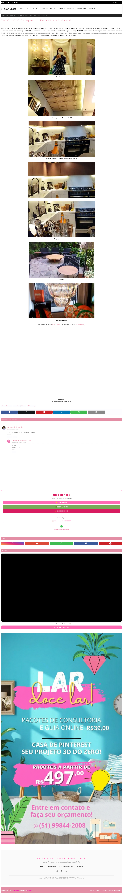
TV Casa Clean (79, 324)
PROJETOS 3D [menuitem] (81, 9)
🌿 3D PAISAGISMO (61, 506)
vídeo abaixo (56, 324)
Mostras (23, 406)
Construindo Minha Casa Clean (21, 440)
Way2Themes (15, 890)
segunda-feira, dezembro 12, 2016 (19, 442)
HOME (42, 866)
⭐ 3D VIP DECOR (61, 502)
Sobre (8, 2)
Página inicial (5, 15)
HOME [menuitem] (22, 9)
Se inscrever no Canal (61, 627)
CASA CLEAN (10, 9)
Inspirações (16, 406)
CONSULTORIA (51, 866)
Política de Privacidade (115, 890)
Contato (15, 2)
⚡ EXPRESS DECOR (61, 511)
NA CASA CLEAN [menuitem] (32, 9)
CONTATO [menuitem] (92, 9)
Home (2, 2)
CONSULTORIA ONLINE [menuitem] (47, 9)
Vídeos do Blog (31, 406)
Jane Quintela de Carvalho (15, 427)
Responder (10, 436)
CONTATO (80, 866)
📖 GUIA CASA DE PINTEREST (61, 521)
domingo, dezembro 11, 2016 (13, 429)
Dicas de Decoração (14, 15)
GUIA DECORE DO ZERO (66, 866)
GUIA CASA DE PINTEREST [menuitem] (66, 9)
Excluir (14, 436)
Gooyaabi (29, 890)
